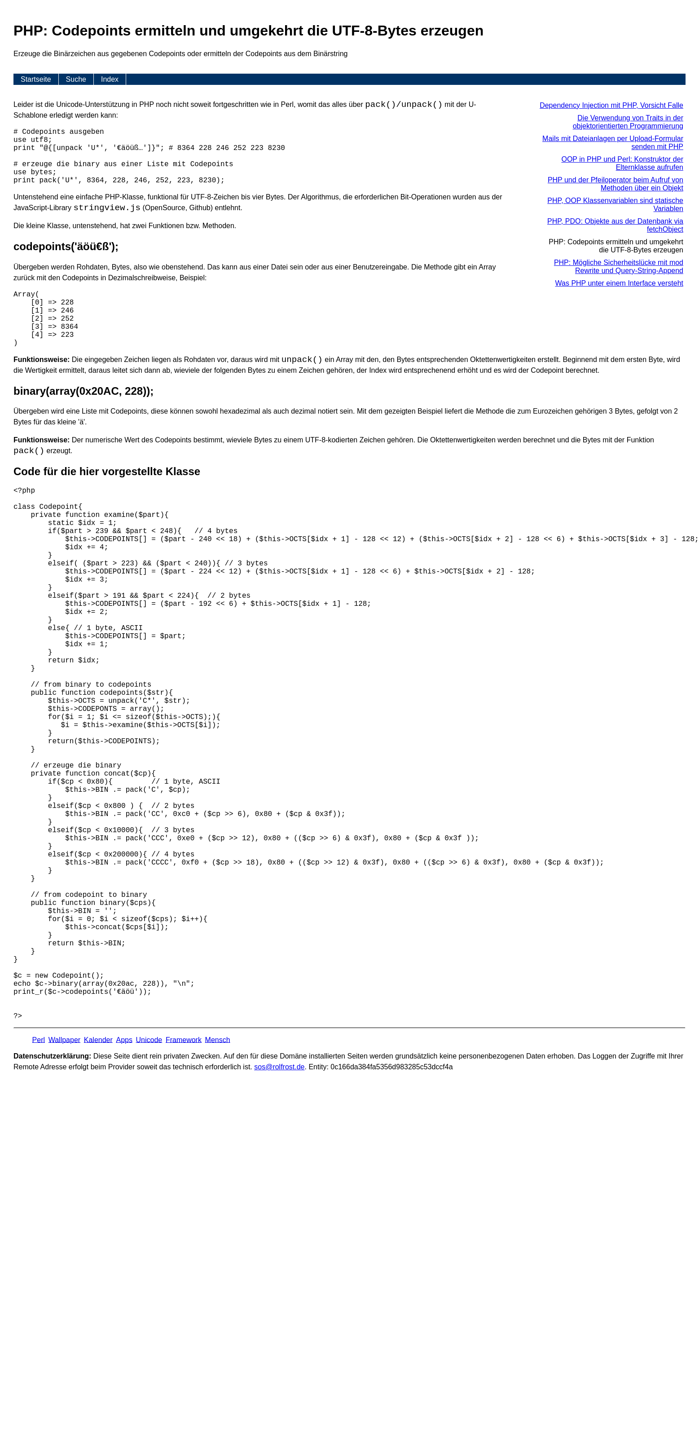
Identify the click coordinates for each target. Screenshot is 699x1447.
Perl (38, 1039)
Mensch (217, 1039)
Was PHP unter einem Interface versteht (619, 283)
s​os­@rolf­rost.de (279, 1067)
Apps (124, 1039)
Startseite (36, 79)
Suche (76, 79)
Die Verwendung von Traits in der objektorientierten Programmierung (628, 122)
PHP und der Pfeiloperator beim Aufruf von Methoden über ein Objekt (615, 184)
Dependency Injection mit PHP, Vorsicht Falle (611, 105)
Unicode (149, 1039)
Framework (184, 1039)
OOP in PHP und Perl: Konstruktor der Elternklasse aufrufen (622, 163)
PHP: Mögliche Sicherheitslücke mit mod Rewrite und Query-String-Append (618, 266)
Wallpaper (64, 1039)
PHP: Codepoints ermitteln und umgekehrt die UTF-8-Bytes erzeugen (616, 246)
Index (110, 79)
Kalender (98, 1039)
